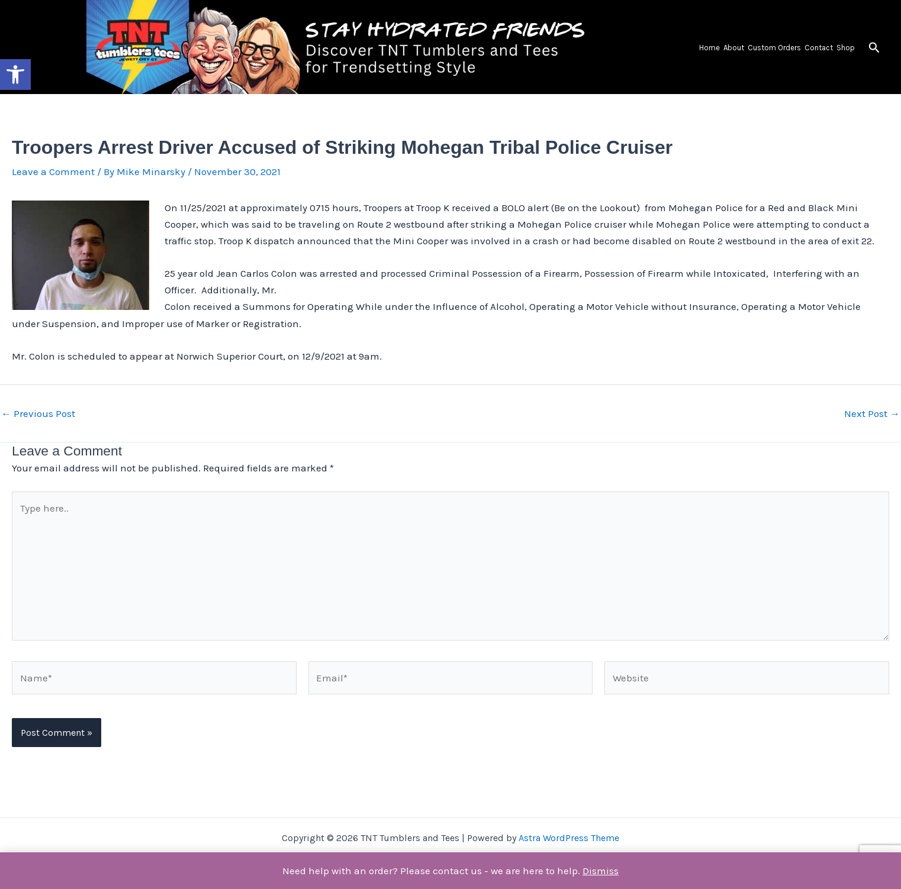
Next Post (872, 414)
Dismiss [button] (601, 871)
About (733, 47)
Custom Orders (774, 47)
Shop (845, 47)
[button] (15, 74)
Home (709, 47)
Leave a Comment (53, 171)
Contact (819, 47)
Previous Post (38, 414)
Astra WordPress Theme (569, 837)
